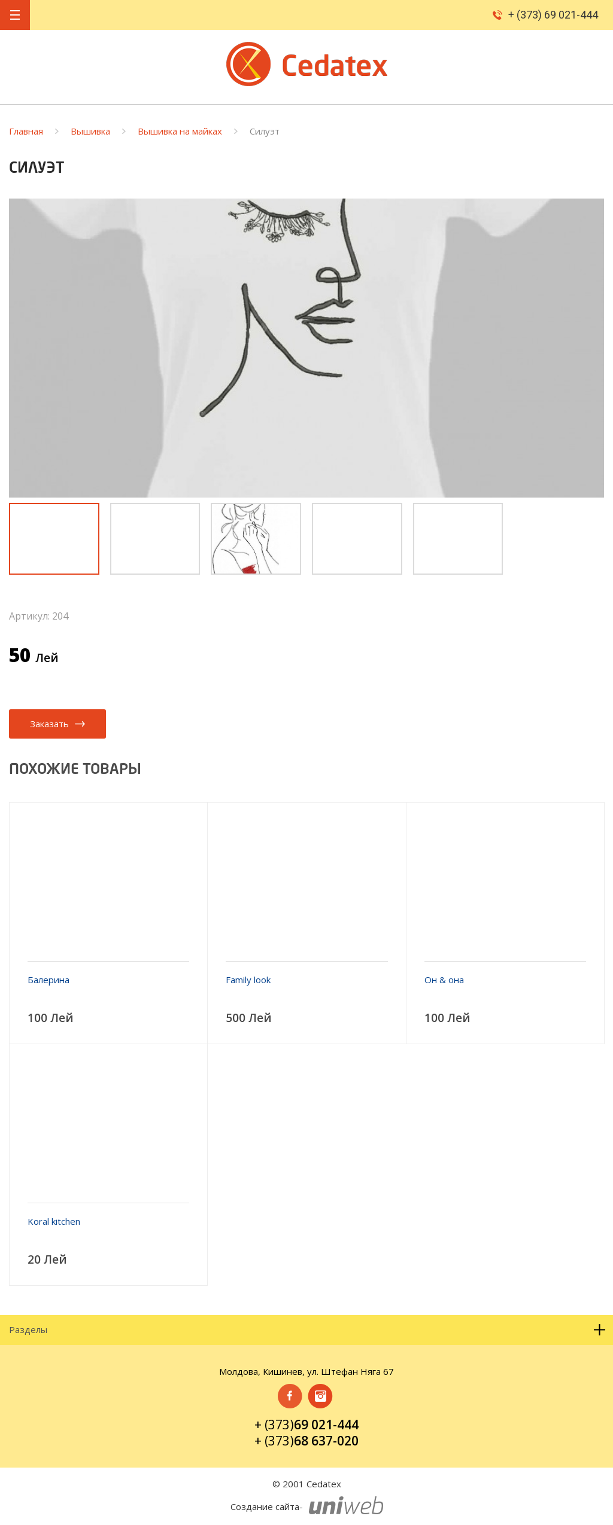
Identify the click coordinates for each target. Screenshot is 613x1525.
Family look (248, 980)
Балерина (48, 980)
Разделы (307, 1329)
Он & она (444, 980)
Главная (26, 131)
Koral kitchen (54, 1221)
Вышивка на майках (180, 131)
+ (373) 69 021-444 (553, 14)
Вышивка (90, 131)
